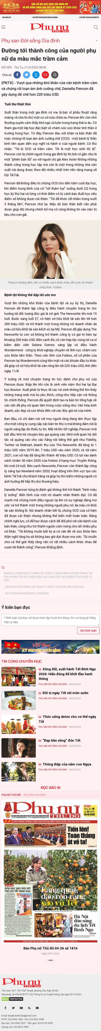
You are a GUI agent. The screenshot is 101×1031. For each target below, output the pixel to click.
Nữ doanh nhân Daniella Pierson (27, 593)
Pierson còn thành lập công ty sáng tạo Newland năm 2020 (44, 586)
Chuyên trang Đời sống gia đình (45, 17)
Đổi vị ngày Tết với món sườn (65, 693)
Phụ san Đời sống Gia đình (30, 40)
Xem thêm (50, 966)
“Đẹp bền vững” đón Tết (61, 740)
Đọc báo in (6, 17)
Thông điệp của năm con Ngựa (66, 764)
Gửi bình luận (88, 630)
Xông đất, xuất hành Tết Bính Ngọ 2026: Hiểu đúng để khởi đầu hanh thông (67, 674)
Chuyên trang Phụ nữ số (89, 17)
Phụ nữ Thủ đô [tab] (11, 795)
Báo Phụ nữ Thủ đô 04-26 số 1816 (50, 948)
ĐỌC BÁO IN (51, 787)
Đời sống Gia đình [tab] (34, 795)
